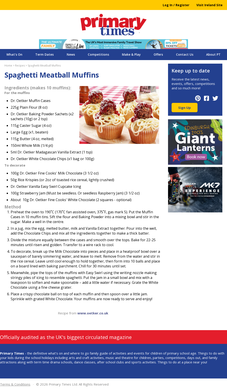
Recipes (20, 65)
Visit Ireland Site (209, 5)
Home (8, 65)
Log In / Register (176, 5)
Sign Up (184, 107)
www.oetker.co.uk (92, 313)
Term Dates (44, 54)
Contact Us (184, 54)
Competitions (98, 54)
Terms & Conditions (15, 384)
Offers (158, 54)
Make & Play (131, 54)
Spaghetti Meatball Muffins (44, 65)
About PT (213, 54)
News (71, 54)
